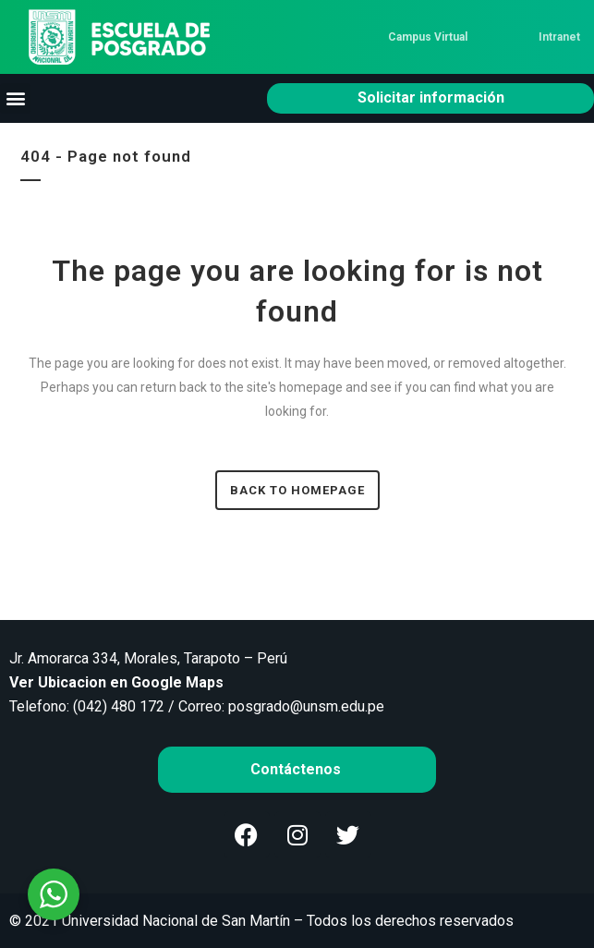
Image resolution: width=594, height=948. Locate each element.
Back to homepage (297, 490)
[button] (15, 98)
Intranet (559, 36)
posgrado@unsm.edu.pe (306, 706)
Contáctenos (297, 769)
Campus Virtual (427, 36)
